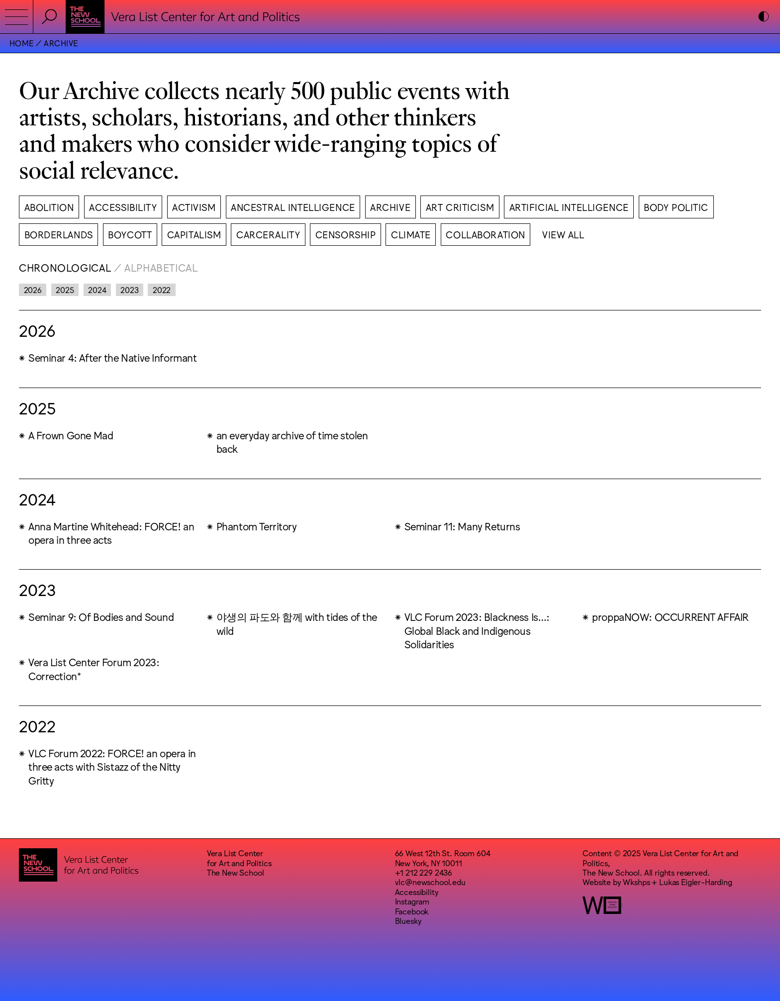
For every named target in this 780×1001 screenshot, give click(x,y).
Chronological (65, 267)
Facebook (412, 911)
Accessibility (417, 892)
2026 (33, 290)
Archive (61, 43)
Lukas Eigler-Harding (695, 882)
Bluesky (408, 920)
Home (21, 43)
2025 (65, 290)
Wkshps (636, 882)
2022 (162, 290)
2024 (97, 290)
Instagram (412, 901)
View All (563, 234)
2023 (129, 290)
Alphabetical (161, 267)
